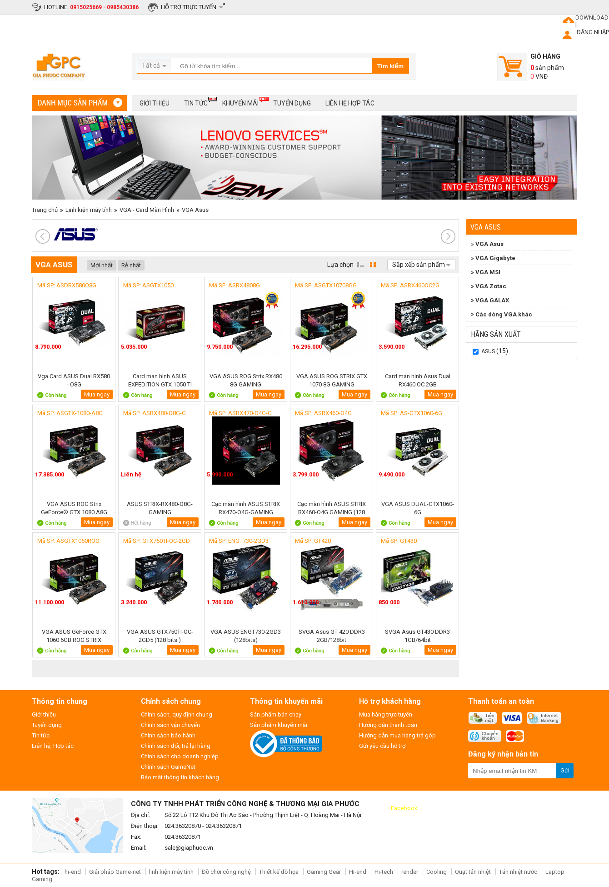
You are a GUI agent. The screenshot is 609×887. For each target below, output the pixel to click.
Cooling (436, 871)
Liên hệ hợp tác (349, 103)
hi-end (73, 871)
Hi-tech (383, 871)
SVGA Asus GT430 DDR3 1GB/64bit (417, 635)
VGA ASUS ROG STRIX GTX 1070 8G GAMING (331, 380)
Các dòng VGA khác (503, 314)
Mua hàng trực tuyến (385, 714)
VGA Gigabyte (495, 258)
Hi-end (357, 871)
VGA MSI (487, 272)
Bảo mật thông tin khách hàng (180, 777)
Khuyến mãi (240, 101)
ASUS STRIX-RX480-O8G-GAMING (160, 508)
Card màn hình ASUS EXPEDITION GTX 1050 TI (160, 380)
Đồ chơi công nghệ (226, 871)
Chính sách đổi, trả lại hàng (175, 745)
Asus (488, 351)
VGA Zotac (490, 286)
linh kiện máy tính (171, 871)
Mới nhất (101, 265)
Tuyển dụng (292, 103)
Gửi (564, 770)
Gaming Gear (324, 871)
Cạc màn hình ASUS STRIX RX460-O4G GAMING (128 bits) (331, 508)
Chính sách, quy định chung (176, 714)
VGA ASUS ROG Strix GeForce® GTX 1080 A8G (74, 508)
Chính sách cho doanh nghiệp (180, 756)
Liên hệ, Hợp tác (53, 745)
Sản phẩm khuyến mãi (278, 725)
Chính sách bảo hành (168, 735)
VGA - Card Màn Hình (147, 209)
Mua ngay (97, 394)
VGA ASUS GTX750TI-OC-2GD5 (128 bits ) (160, 635)
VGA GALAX (492, 300)
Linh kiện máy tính (88, 209)
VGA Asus (195, 209)
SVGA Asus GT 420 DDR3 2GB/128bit (332, 635)
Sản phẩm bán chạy (275, 714)
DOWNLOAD (592, 17)
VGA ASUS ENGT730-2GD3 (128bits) (245, 635)
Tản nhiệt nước (518, 871)
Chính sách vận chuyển (170, 725)
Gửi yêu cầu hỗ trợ (382, 745)
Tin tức (196, 101)
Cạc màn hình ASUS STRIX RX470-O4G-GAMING (245, 508)
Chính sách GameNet (168, 766)
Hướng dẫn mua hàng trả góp (397, 735)
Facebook (404, 808)
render (409, 871)
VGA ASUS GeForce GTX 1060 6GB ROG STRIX (74, 635)
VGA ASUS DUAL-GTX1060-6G (417, 508)
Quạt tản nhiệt (473, 871)
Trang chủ (45, 209)
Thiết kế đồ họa (279, 871)
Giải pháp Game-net (115, 871)
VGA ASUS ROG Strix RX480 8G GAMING (246, 380)
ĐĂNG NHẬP (593, 32)
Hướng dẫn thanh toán (388, 725)
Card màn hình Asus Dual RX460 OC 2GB (417, 380)
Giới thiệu (155, 103)
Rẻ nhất (131, 265)
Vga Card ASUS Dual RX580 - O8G (74, 380)
